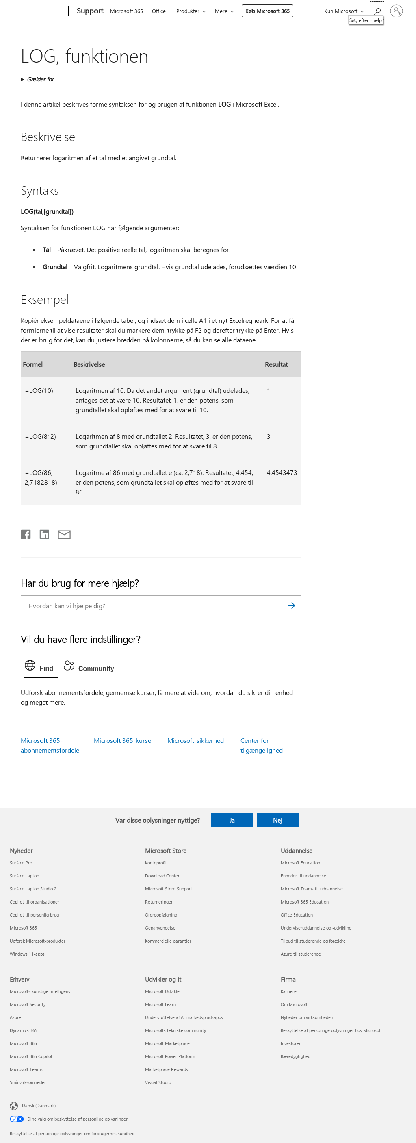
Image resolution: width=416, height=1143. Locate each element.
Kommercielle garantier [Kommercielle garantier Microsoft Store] (168, 941)
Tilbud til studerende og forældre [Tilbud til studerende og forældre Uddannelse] (313, 941)
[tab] (41, 667)
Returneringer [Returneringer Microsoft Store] (159, 902)
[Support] (89, 11)
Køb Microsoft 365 (267, 10)
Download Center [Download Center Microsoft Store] (162, 876)
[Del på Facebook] (26, 533)
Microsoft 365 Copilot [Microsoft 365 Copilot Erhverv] (31, 1056)
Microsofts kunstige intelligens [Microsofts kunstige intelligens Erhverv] (40, 991)
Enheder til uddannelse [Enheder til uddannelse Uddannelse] (303, 876)
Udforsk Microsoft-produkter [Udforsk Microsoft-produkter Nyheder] (37, 941)
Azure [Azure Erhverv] (15, 1017)
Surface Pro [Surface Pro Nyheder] (21, 863)
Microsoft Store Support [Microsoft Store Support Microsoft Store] (168, 889)
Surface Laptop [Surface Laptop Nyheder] (24, 876)
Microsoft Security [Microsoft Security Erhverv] (28, 1004)
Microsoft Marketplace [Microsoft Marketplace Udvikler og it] (167, 1043)
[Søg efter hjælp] (377, 10)
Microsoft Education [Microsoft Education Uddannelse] (300, 863)
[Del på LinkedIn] (41, 533)
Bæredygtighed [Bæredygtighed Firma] (295, 1056)
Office (159, 10)
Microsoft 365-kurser (124, 740)
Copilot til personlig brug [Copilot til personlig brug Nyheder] (34, 915)
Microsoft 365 (126, 10)
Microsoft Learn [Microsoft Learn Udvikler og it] (160, 1004)
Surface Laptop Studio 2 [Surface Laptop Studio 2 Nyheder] (33, 889)
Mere (221, 10)
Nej (277, 820)
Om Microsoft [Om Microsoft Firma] (294, 1004)
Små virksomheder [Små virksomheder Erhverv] (28, 1082)
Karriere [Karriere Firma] (289, 991)
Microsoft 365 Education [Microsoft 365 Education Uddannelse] (305, 902)
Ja (232, 820)
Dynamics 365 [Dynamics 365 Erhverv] (23, 1030)
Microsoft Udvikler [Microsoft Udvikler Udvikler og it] (163, 991)
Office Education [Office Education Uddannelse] (297, 915)
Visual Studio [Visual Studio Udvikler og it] (158, 1082)
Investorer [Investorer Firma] (291, 1043)
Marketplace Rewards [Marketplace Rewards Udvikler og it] (166, 1069)
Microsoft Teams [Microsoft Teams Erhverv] (26, 1069)
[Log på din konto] (396, 11)
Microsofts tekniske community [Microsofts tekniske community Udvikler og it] (175, 1030)
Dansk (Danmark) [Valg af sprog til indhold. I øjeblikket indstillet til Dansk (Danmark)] (39, 1105)
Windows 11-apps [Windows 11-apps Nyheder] (27, 954)
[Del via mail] (60, 533)
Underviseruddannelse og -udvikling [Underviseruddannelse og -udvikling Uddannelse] (316, 928)
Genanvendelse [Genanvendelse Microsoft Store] (160, 928)
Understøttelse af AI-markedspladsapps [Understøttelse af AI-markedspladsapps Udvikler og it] (184, 1017)
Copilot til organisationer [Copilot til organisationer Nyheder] (34, 902)
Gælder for (40, 79)
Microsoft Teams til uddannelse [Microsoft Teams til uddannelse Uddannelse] (312, 889)
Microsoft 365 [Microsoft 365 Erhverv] (23, 1043)
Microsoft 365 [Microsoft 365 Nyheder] (23, 928)
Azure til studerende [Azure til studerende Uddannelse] (301, 954)
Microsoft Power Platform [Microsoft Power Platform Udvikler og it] (170, 1056)
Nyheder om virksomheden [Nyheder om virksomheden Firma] (307, 1017)
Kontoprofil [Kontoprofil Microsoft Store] (156, 863)
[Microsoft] (37, 11)
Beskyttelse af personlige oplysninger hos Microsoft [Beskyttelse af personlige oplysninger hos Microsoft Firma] (331, 1030)
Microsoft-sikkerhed (195, 740)
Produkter (187, 10)
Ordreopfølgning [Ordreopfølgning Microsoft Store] (161, 915)
